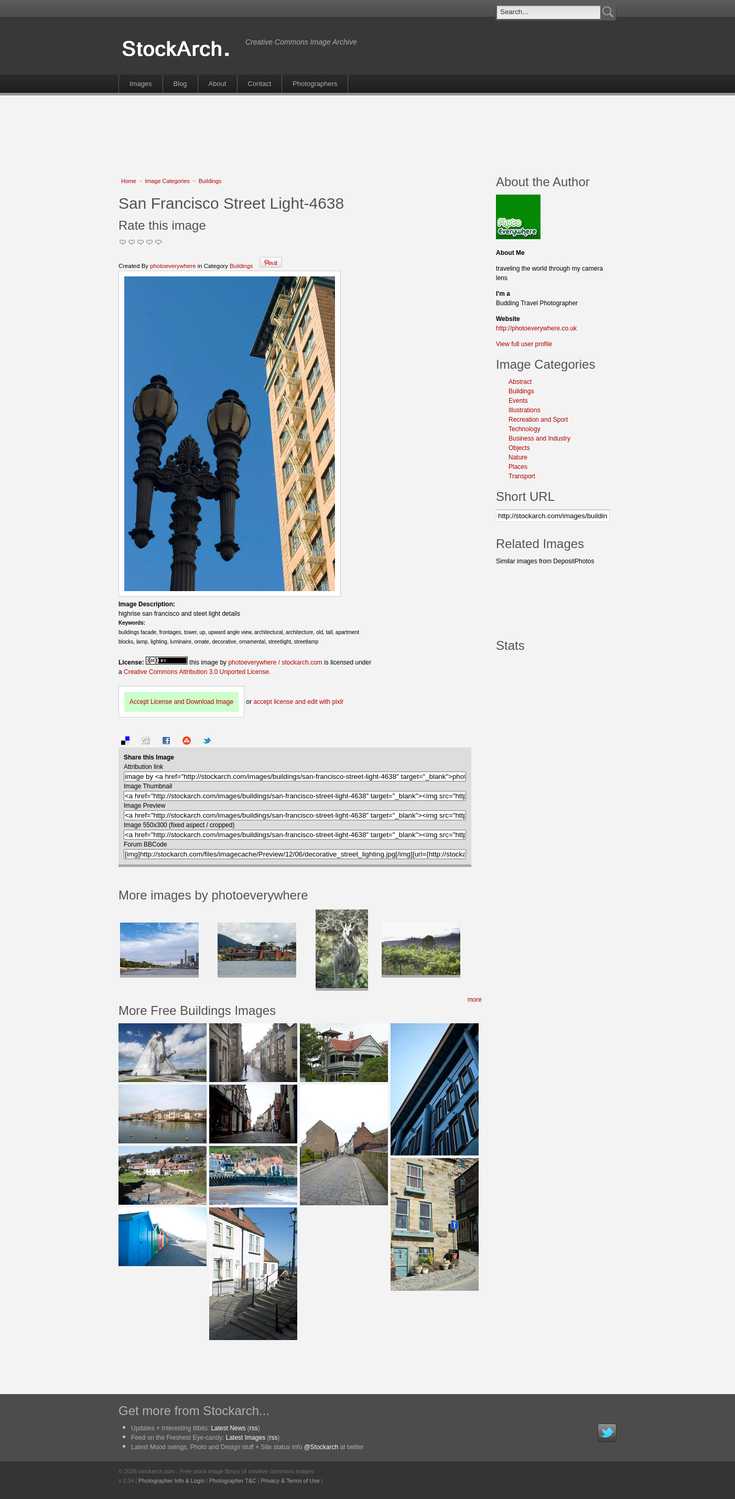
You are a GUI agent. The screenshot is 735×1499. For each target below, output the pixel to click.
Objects (519, 448)
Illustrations (525, 410)
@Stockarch (321, 1447)
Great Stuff (149, 242)
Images (140, 84)
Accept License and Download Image (181, 701)
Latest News (228, 1428)
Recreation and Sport (538, 419)
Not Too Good (122, 242)
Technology (525, 429)
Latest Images (245, 1437)
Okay (131, 242)
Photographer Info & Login (171, 1480)
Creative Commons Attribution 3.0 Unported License (196, 672)
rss (254, 1428)
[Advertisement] (367, 129)
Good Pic (140, 242)
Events (518, 400)
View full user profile (524, 344)
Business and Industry (539, 438)
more (475, 999)
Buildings (210, 181)
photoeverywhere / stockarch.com (275, 662)
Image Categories (167, 181)
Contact (260, 84)
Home (128, 181)
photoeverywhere (173, 266)
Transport (522, 476)
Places (518, 466)
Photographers (315, 84)
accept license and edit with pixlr (298, 701)
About (217, 84)
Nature (518, 457)
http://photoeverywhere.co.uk (536, 328)
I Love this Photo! (158, 242)
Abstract (520, 382)
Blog (180, 84)
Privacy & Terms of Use (290, 1480)
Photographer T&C (232, 1480)
